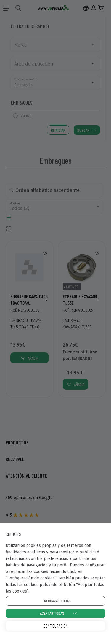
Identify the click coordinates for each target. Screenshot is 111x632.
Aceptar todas (52, 613)
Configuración (56, 625)
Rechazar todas (57, 600)
